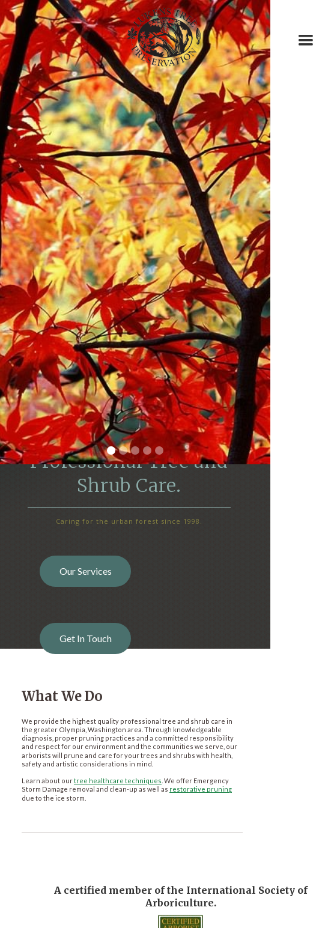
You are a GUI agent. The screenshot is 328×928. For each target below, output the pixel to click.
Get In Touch (85, 638)
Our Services (85, 571)
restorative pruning (200, 789)
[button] (306, 33)
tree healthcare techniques (118, 780)
